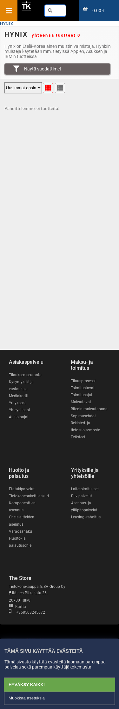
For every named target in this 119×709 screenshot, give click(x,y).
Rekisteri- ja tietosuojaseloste (85, 426)
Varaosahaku (20, 531)
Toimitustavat (83, 388)
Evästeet (78, 437)
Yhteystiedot (19, 410)
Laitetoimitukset (85, 489)
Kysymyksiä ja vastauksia (21, 385)
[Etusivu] (26, 9)
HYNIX (6, 23)
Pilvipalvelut (81, 496)
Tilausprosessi (83, 381)
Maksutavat (81, 402)
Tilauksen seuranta (25, 375)
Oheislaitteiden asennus (21, 520)
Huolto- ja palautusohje (20, 542)
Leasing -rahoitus (86, 517)
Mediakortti (18, 396)
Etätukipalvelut (22, 489)
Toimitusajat (81, 395)
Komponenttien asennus (22, 506)
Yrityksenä (18, 403)
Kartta (17, 607)
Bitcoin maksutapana (89, 409)
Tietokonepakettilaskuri (29, 496)
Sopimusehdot (83, 416)
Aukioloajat (19, 417)
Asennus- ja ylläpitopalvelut (84, 506)
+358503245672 (27, 612)
